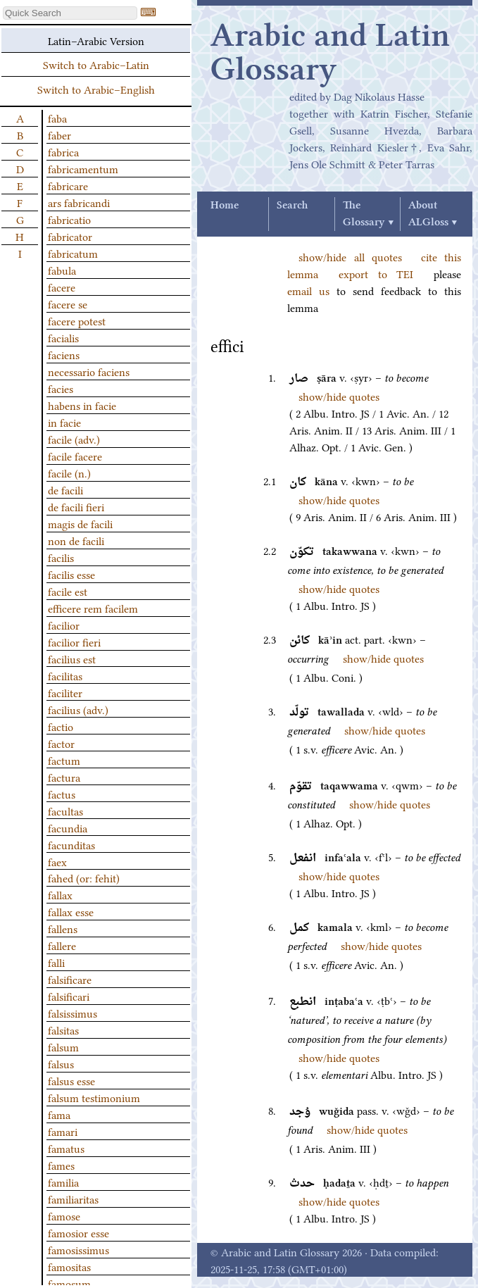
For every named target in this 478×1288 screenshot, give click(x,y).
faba (57, 117)
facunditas (71, 844)
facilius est (72, 658)
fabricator (70, 236)
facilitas (65, 675)
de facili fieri (76, 506)
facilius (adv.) (78, 709)
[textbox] (70, 13)
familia (63, 1181)
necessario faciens (89, 371)
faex (57, 861)
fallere (62, 945)
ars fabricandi (79, 202)
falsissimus (72, 1012)
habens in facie (82, 405)
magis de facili (80, 523)
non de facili (76, 540)
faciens (64, 354)
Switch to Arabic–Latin (96, 64)
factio (60, 726)
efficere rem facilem (93, 607)
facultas (65, 810)
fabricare (68, 185)
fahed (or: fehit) (84, 877)
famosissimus (78, 1249)
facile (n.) (69, 472)
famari (62, 1131)
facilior (64, 624)
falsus (61, 1063)
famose (64, 1215)
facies (60, 388)
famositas (69, 1266)
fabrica (63, 151)
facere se (67, 303)
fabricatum (73, 253)
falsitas (63, 1029)
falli (56, 962)
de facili (65, 489)
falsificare (70, 979)
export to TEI (376, 273)
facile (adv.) (74, 438)
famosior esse (78, 1232)
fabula (62, 269)
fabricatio (69, 219)
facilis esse (71, 574)
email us (308, 290)
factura (64, 776)
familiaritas (73, 1198)
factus (61, 793)
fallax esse (71, 911)
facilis (61, 557)
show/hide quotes (338, 396)
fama (59, 1114)
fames (61, 1165)
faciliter (65, 692)
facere (61, 286)
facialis (63, 337)
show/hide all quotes (350, 256)
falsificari (68, 995)
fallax (60, 894)
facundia (67, 827)
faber (59, 134)
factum (64, 760)
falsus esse (71, 1080)
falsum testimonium (94, 1097)
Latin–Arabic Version (96, 40)
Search (292, 206)
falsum (63, 1046)
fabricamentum (83, 168)
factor (61, 743)
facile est (67, 591)
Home (224, 206)
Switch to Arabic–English (96, 88)
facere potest (77, 320)
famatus (66, 1148)
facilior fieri (74, 641)
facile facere (75, 455)
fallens (62, 928)
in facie (64, 422)
